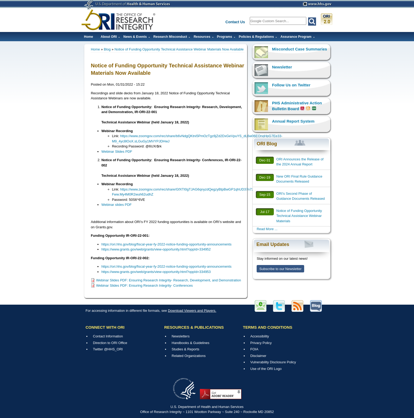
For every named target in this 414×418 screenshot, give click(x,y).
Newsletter (282, 67)
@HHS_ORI (113, 349)
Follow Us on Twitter (291, 85)
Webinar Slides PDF (116, 152)
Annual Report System (293, 121)
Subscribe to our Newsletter (280, 269)
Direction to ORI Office (110, 343)
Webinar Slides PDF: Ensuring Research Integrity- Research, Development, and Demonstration (168, 280)
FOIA (254, 349)
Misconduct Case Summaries (299, 49)
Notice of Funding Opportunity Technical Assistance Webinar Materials (299, 216)
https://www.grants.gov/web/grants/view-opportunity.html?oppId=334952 (156, 249)
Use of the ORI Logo (266, 369)
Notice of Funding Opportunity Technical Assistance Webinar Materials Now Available (179, 49)
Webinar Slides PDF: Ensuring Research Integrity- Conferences (144, 285)
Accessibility (259, 336)
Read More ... (267, 229)
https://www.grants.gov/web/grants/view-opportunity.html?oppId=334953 (156, 272)
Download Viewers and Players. (192, 311)
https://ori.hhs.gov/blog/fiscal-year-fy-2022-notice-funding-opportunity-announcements (166, 244)
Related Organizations (189, 356)
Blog (107, 49)
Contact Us (235, 22)
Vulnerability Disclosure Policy (273, 362)
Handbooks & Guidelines (190, 343)
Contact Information (108, 336)
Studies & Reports (185, 349)
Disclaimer (258, 356)
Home (88, 37)
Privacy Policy (261, 343)
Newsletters (181, 336)
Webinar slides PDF (116, 205)
